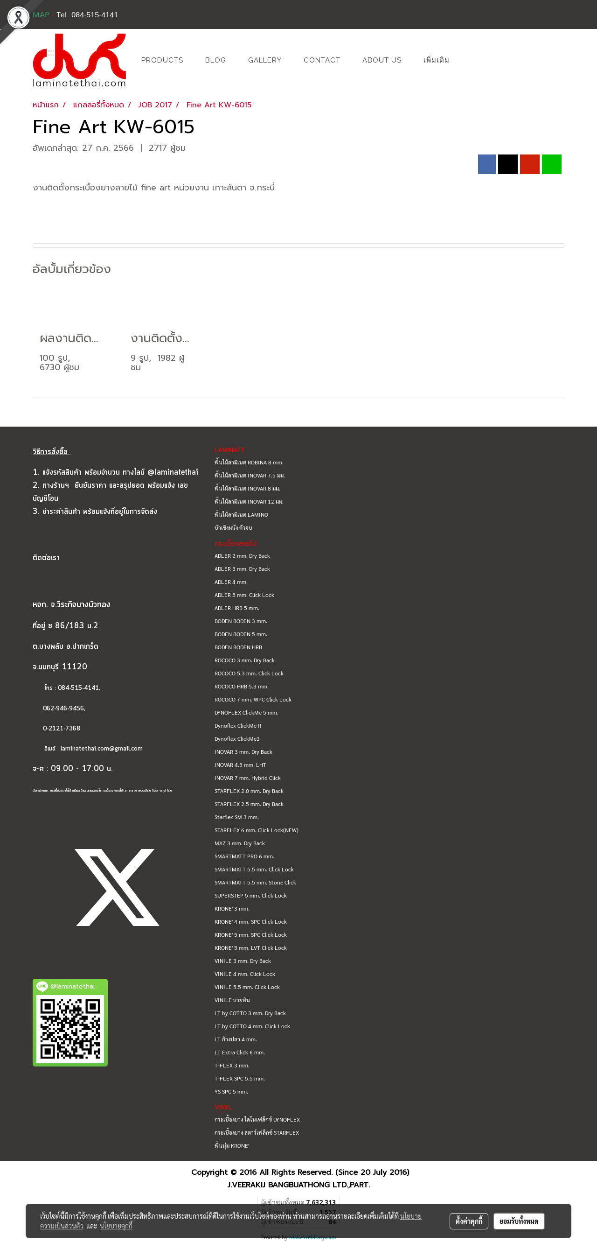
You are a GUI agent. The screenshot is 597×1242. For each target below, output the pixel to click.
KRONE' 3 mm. (232, 908)
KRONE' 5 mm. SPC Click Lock (251, 934)
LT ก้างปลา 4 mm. (236, 1039)
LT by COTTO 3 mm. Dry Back (250, 1013)
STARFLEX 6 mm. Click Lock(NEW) (256, 830)
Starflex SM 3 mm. (237, 817)
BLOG (215, 60)
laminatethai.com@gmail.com (102, 748)
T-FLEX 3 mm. (232, 1065)
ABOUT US (382, 60)
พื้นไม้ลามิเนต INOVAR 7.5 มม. (250, 475)
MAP (41, 15)
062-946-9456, (59, 708)
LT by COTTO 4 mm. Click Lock (252, 1026)
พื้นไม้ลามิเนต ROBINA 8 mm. (249, 462)
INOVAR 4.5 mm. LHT (240, 764)
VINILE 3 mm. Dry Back (243, 960)
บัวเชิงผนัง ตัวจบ (233, 527)
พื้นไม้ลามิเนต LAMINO (241, 514)
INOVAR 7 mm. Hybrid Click (248, 777)
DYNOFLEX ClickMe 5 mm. (246, 712)
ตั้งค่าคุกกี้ (469, 1221)
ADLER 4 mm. (231, 581)
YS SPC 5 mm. (231, 1091)
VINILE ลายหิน (232, 999)
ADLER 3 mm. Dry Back (242, 568)
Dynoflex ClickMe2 (237, 738)
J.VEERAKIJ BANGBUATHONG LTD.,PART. (299, 1185)
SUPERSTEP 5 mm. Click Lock (251, 895)
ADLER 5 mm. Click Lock (244, 594)
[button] (474, 60)
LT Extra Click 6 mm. (240, 1052)
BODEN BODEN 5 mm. (241, 634)
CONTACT (322, 60)
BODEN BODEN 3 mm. (241, 621)
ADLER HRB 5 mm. (237, 607)
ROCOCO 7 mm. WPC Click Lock (253, 699)
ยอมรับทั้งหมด (519, 1221)
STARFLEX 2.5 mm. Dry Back (249, 803)
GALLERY (265, 60)
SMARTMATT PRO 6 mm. (244, 856)
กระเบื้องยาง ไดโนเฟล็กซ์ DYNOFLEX (257, 1119)
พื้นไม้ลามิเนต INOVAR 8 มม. (247, 488)
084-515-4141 (78, 688)
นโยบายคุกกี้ (116, 1225)
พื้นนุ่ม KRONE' (232, 1145)
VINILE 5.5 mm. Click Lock (247, 986)
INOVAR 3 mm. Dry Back (243, 751)
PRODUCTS (162, 60)
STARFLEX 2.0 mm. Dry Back (249, 790)
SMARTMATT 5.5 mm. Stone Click (255, 882)
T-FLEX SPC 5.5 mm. (240, 1078)
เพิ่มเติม (436, 60)
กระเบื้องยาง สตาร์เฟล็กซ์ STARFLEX (257, 1132)
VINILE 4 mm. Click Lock (245, 973)
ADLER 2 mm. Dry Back (242, 555)
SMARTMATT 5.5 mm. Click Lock (254, 869)
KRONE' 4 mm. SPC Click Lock (251, 921)
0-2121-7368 (61, 728)
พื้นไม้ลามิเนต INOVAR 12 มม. (249, 501)
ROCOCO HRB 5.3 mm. (242, 686)
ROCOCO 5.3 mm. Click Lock (249, 673)
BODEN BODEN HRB (238, 647)
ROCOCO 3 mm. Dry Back (245, 660)
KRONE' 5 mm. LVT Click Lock (251, 947)
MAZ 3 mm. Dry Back (240, 843)
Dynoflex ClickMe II (238, 725)
